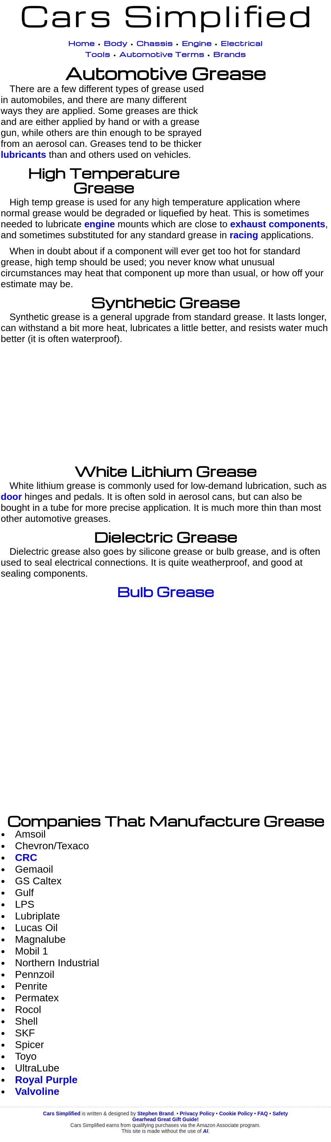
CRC (26, 857)
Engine (197, 43)
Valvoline (37, 1091)
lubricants (23, 154)
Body (116, 43)
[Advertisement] (269, 134)
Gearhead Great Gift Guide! (165, 1119)
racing (244, 234)
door (11, 496)
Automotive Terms (161, 54)
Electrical (242, 43)
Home (81, 43)
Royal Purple (46, 1079)
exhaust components (277, 224)
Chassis (154, 43)
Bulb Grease (165, 591)
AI (205, 1131)
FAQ (262, 1113)
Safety (280, 1113)
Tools (97, 54)
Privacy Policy (197, 1113)
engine (99, 224)
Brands (229, 54)
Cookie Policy (236, 1113)
